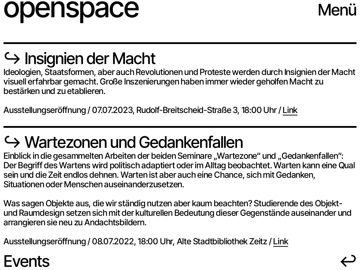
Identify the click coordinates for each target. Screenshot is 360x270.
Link (290, 110)
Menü (337, 9)
